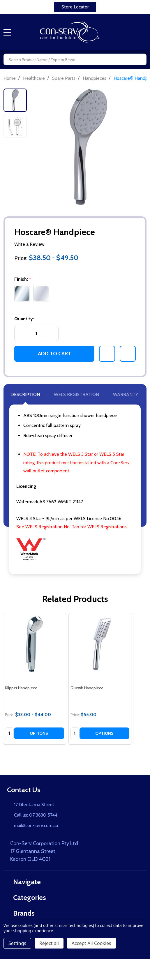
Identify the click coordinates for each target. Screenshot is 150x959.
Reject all (49, 943)
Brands (21, 913)
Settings (17, 943)
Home (9, 78)
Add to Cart (54, 353)
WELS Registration (76, 394)
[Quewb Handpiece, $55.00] (100, 644)
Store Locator (75, 7)
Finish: (23, 279)
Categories (26, 897)
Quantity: (24, 319)
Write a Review (29, 244)
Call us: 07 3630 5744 (35, 815)
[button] (75, 7)
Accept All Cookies (91, 943)
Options (39, 733)
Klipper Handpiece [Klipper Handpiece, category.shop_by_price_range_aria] (21, 687)
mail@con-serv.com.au (36, 825)
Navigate (24, 881)
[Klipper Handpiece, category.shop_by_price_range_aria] (34, 644)
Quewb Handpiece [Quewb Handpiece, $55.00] (86, 687)
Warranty (125, 394)
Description (25, 394)
